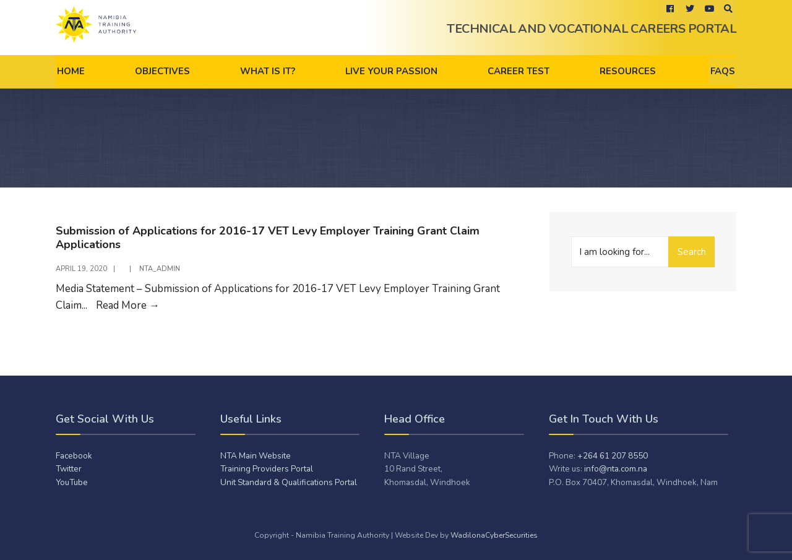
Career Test (518, 71)
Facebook (74, 456)
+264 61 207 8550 (612, 456)
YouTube (72, 482)
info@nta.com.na (615, 469)
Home (71, 71)
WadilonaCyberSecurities (494, 535)
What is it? (267, 71)
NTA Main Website (255, 456)
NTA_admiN (159, 269)
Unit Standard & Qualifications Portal (288, 482)
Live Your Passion (391, 71)
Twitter (69, 469)
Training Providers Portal (266, 469)
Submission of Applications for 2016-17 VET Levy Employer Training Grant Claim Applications (268, 237)
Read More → (128, 305)
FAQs (722, 71)
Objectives (162, 71)
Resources (628, 71)
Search (692, 252)
